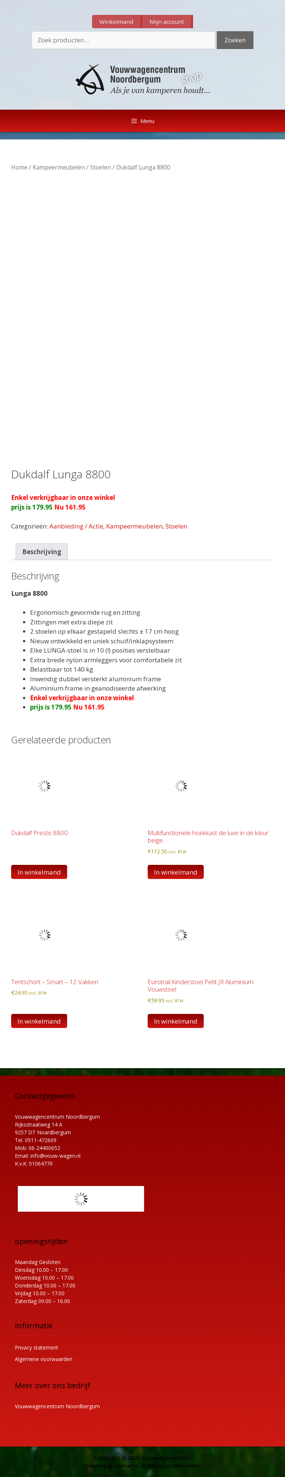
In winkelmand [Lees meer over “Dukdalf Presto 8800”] (39, 872)
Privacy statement (36, 1347)
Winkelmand (116, 21)
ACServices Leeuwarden (171, 1465)
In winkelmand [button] (175, 872)
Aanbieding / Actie (76, 526)
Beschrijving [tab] (41, 551)
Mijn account (167, 21)
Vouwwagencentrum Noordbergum (57, 1406)
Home (19, 167)
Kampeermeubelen (59, 167)
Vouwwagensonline (166, 1457)
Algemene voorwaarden (43, 1359)
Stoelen (100, 167)
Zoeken (235, 40)
